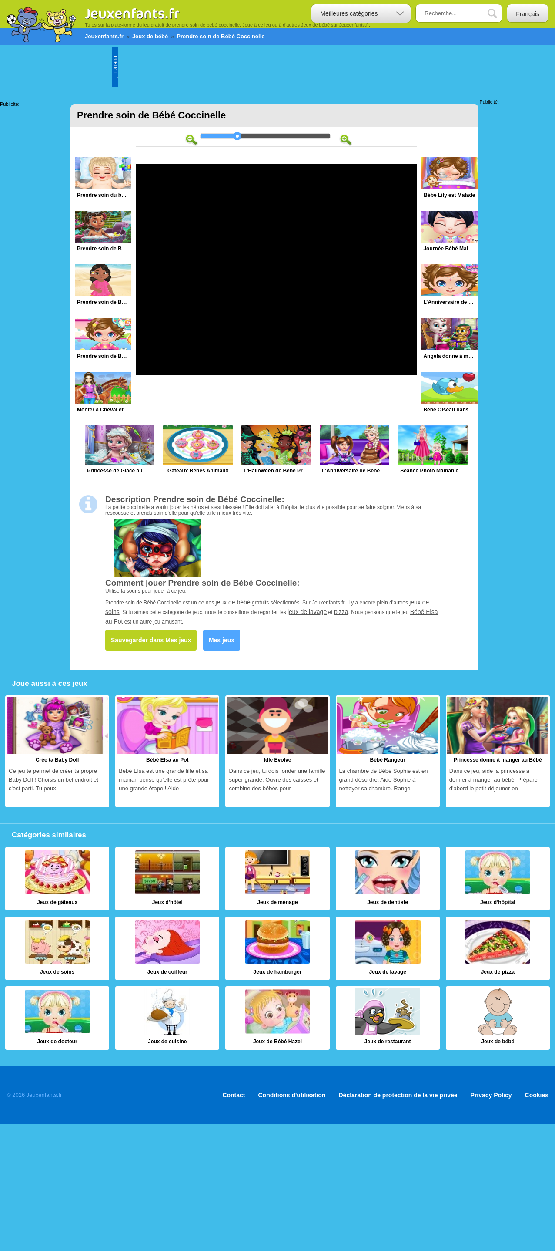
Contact (233, 1095)
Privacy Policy (491, 1095)
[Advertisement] (276, 67)
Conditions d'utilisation (292, 1095)
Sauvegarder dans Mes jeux (151, 640)
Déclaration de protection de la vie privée (397, 1095)
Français (527, 13)
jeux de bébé (233, 602)
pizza (341, 611)
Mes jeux (221, 640)
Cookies (536, 1095)
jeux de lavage (307, 611)
